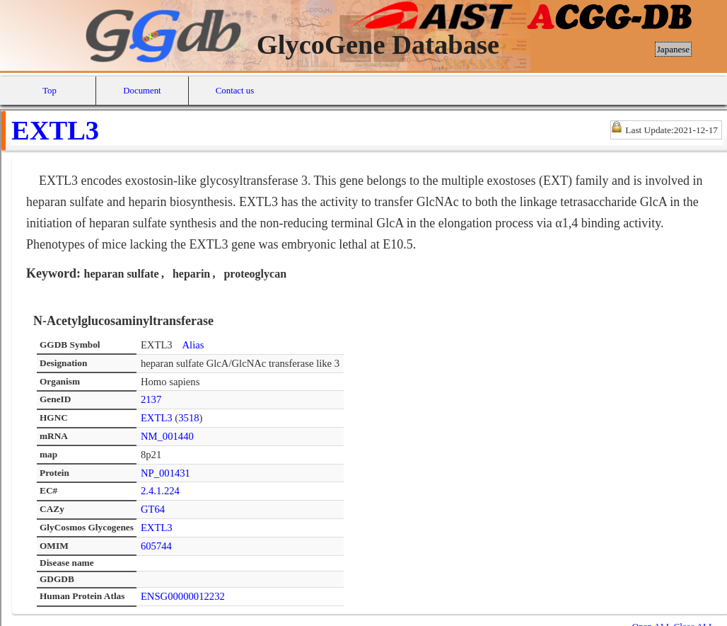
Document (142, 91)
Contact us (235, 91)
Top (49, 91)
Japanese (673, 49)
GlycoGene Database (378, 44)
